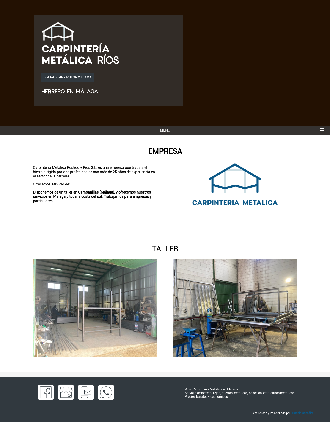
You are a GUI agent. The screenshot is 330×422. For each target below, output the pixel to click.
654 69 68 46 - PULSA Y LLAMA (67, 77)
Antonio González (303, 413)
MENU (165, 130)
